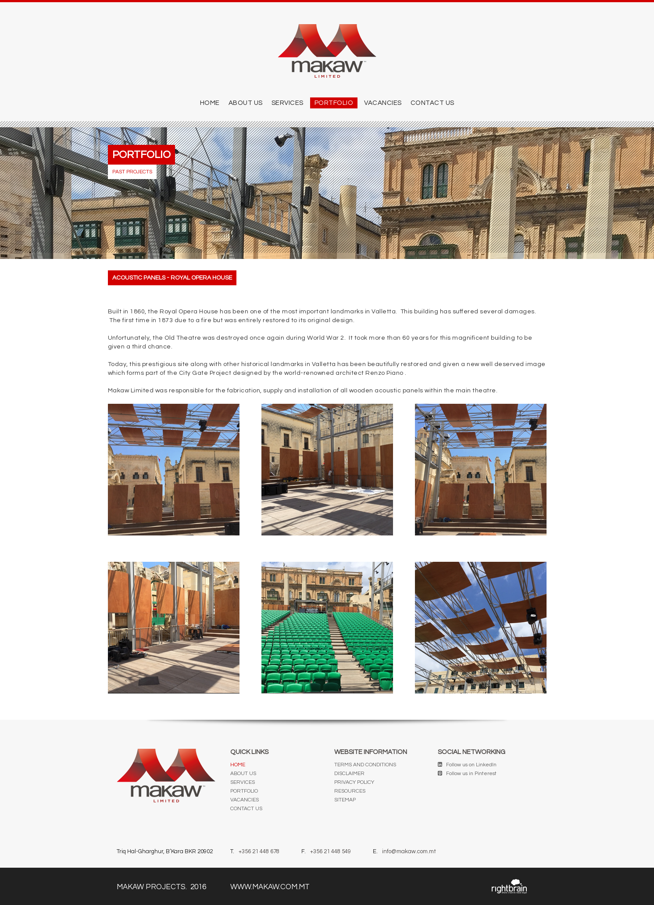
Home (210, 103)
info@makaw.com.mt (409, 851)
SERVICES (288, 103)
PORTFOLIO (334, 103)
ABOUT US (246, 103)
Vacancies (383, 103)
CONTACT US (432, 103)
